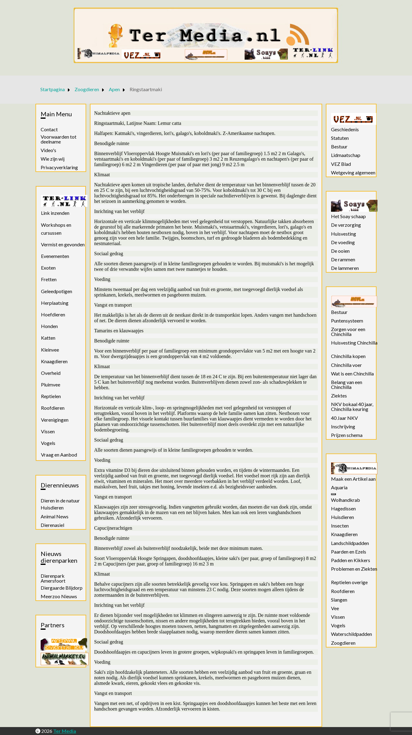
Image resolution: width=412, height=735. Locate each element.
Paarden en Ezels (348, 551)
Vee (335, 608)
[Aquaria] (333, 494)
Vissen (48, 431)
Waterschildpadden (351, 634)
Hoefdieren (53, 314)
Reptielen (51, 396)
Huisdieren (52, 507)
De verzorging (346, 224)
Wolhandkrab (345, 500)
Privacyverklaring (59, 167)
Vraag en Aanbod (59, 454)
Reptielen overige (349, 582)
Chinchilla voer (346, 365)
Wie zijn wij (52, 158)
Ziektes (339, 395)
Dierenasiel (52, 525)
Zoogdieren (343, 642)
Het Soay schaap (348, 216)
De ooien (340, 250)
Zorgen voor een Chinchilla (348, 332)
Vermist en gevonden (63, 244)
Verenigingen (54, 420)
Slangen (339, 599)
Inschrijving (343, 426)
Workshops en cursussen (56, 229)
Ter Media (64, 731)
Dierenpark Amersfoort (53, 578)
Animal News (54, 516)
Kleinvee (50, 350)
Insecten (340, 525)
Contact (49, 129)
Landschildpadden (350, 543)
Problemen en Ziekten (354, 568)
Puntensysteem (347, 320)
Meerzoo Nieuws (59, 596)
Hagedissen (343, 508)
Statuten (340, 138)
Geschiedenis (345, 129)
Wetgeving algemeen (353, 172)
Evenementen (55, 256)
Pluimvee (50, 384)
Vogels (48, 443)
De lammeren (345, 268)
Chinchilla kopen (348, 356)
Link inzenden (55, 213)
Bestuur (339, 146)
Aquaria (339, 487)
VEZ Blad (341, 164)
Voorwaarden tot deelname (58, 139)
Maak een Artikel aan (353, 478)
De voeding (343, 242)
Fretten (49, 279)
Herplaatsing (54, 303)
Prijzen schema (346, 435)
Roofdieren (52, 408)
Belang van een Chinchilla (346, 385)
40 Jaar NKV (344, 418)
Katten (48, 338)
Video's (48, 150)
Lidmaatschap (345, 155)
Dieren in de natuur (60, 500)
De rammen (343, 259)
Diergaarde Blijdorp (62, 587)
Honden (49, 326)
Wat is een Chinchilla (352, 373)
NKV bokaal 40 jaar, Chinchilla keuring (352, 407)
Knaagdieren (54, 361)
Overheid (51, 373)
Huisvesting (343, 233)
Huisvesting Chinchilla (354, 342)
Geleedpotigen (56, 291)
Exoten (48, 267)
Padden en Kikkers (350, 560)
